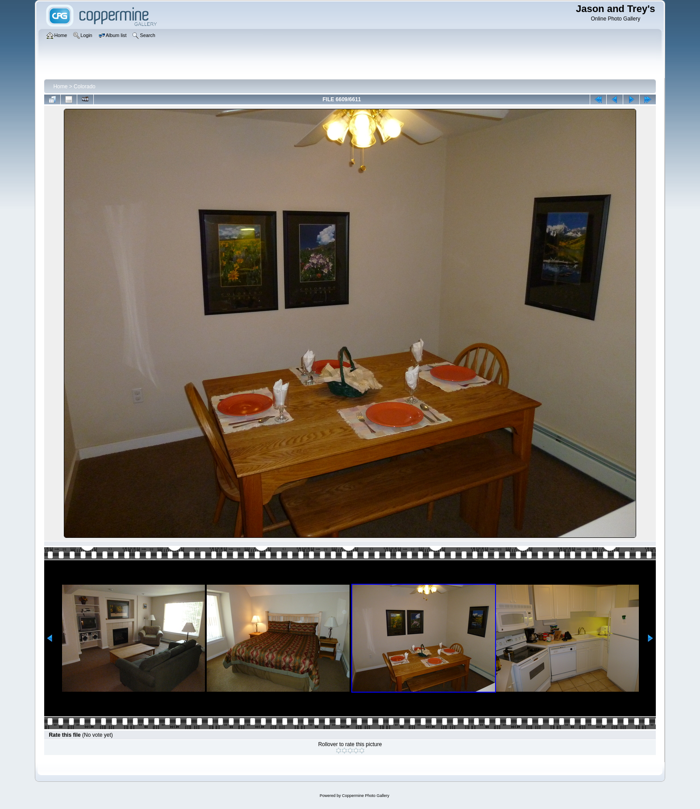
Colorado (85, 86)
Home (60, 86)
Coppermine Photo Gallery (365, 795)
